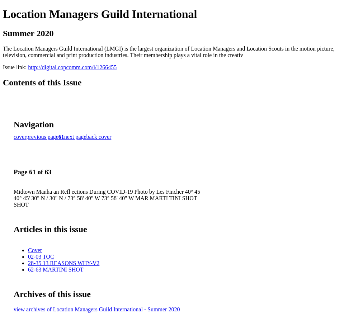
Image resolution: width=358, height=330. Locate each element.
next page (75, 137)
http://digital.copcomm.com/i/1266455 (72, 67)
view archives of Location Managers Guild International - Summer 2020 (97, 309)
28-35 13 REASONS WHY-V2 (63, 263)
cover (20, 137)
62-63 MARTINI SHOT (56, 270)
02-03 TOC (41, 257)
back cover (99, 137)
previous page (42, 137)
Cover (35, 250)
